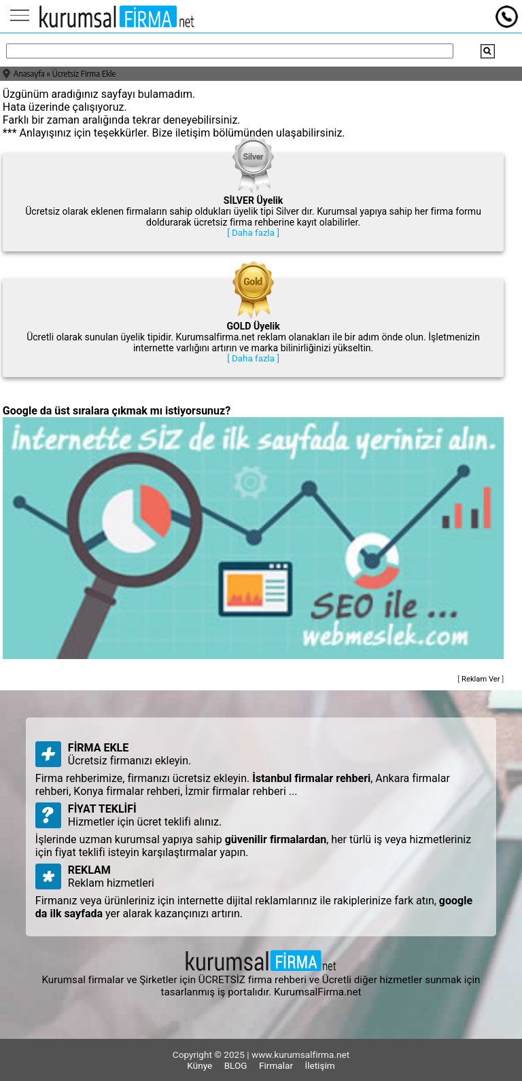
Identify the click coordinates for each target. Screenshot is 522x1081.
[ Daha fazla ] (253, 233)
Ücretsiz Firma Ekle (84, 74)
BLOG (235, 1065)
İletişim (319, 1065)
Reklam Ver (481, 679)
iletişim (193, 132)
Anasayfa (29, 74)
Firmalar (276, 1065)
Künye (199, 1065)
